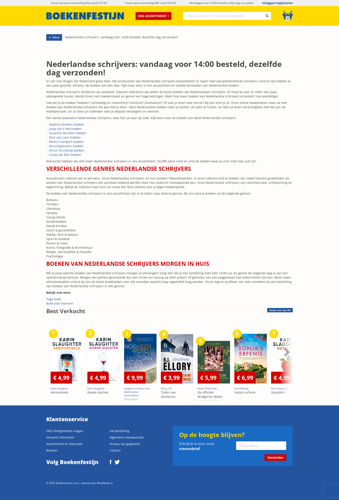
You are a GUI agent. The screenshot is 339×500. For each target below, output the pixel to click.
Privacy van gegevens (125, 444)
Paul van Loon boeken (65, 137)
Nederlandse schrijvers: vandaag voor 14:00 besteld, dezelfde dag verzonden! (121, 37)
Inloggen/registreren (277, 3)
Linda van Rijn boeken (65, 155)
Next (286, 352)
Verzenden (275, 457)
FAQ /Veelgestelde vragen (64, 431)
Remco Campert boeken (66, 142)
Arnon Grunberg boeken (66, 150)
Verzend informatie (60, 437)
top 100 (280, 310)
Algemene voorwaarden (127, 437)
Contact (115, 450)
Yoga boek (53, 299)
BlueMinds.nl (105, 483)
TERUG (54, 37)
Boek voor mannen (59, 303)
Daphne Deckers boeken (66, 124)
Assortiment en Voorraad (64, 444)
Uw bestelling (119, 431)
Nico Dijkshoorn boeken (66, 146)
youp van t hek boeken (65, 129)
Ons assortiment (153, 16)
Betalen (51, 450)
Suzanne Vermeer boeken (67, 133)
